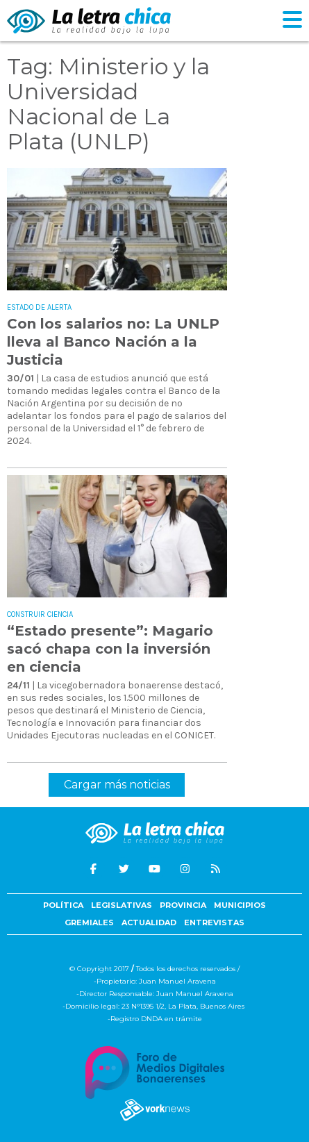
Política (63, 905)
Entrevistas (214, 922)
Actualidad (149, 922)
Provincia (183, 905)
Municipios (240, 905)
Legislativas (121, 905)
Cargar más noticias (117, 784)
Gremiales (89, 922)
